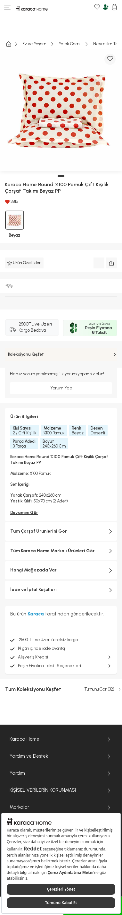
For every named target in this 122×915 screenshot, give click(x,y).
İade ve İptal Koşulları (61, 589)
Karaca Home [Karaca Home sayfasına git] (61, 739)
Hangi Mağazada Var (61, 570)
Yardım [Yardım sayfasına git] (61, 773)
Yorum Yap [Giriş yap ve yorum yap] (61, 388)
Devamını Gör (24, 512)
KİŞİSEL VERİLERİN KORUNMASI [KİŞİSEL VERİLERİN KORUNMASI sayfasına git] (61, 790)
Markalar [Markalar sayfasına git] (61, 807)
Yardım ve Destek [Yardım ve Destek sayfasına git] (61, 756)
